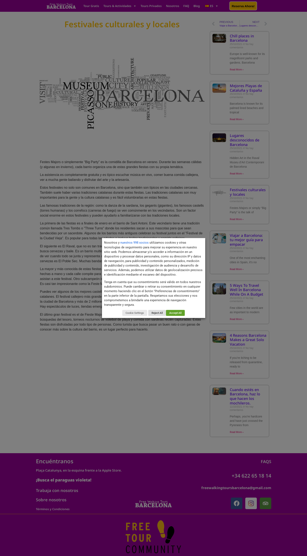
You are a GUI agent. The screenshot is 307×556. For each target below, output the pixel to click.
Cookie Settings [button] (135, 312)
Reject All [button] (157, 312)
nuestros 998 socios (134, 242)
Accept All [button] (175, 312)
